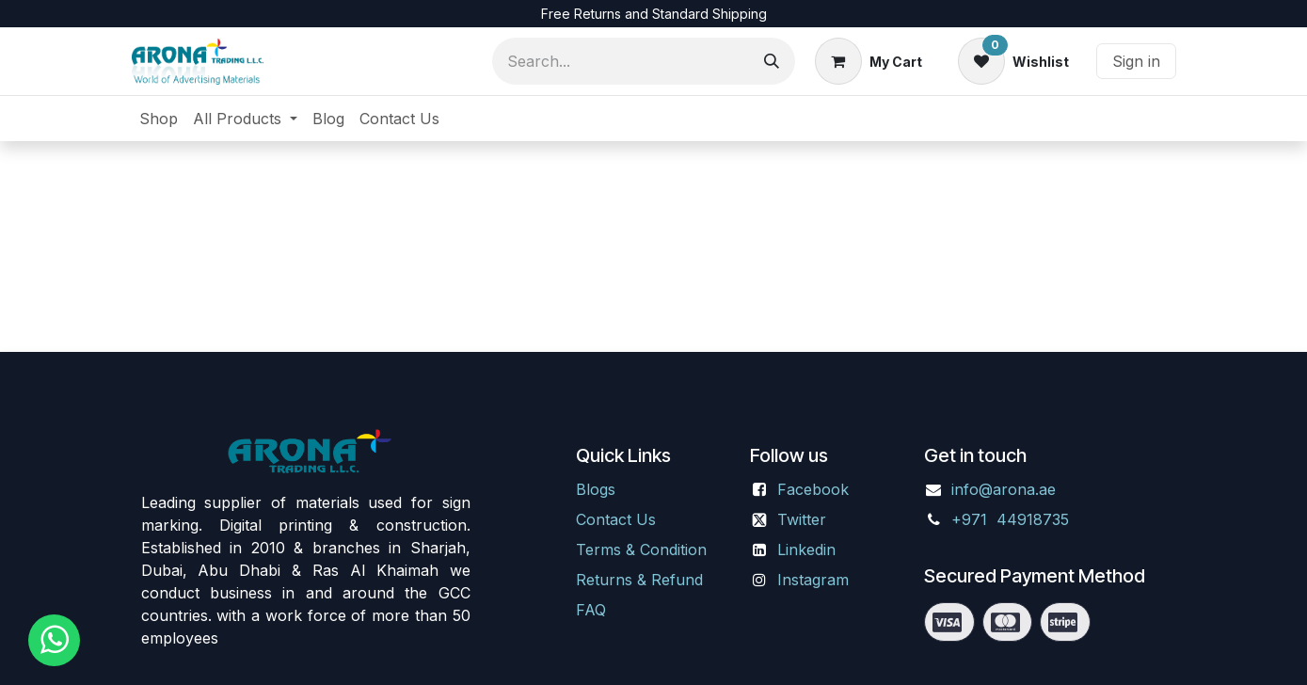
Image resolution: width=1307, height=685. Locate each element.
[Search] (771, 61)
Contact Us (616, 519)
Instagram (813, 579)
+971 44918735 (1012, 519)
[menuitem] (158, 118)
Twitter (801, 519)
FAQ (591, 609)
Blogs (595, 489)
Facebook (813, 489)
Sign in (1136, 61)
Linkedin (806, 549)
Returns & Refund (639, 579)
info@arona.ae (1003, 489)
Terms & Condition (641, 549)
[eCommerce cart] (868, 61)
